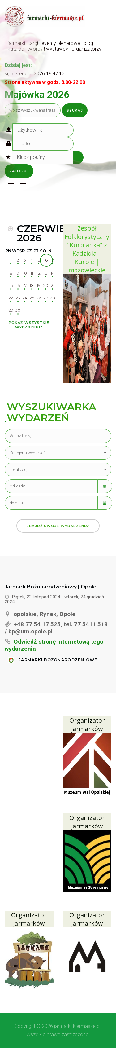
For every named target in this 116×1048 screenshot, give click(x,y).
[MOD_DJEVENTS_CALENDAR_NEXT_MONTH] (48, 228)
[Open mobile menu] (11, 185)
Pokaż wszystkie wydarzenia (29, 324)
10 (25, 273)
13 (45, 273)
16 (18, 285)
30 (17, 310)
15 (11, 285)
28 (52, 298)
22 (11, 298)
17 (25, 285)
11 (32, 273)
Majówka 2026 (37, 94)
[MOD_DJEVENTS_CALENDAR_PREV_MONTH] (10, 228)
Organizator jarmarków (87, 724)
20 (45, 285)
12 (39, 273)
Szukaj (75, 110)
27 (46, 298)
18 (32, 285)
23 (18, 298)
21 (52, 285)
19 (39, 285)
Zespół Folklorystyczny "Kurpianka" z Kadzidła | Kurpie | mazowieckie (87, 249)
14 (52, 273)
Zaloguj (19, 171)
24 (25, 298)
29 (11, 310)
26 (39, 298)
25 (32, 298)
